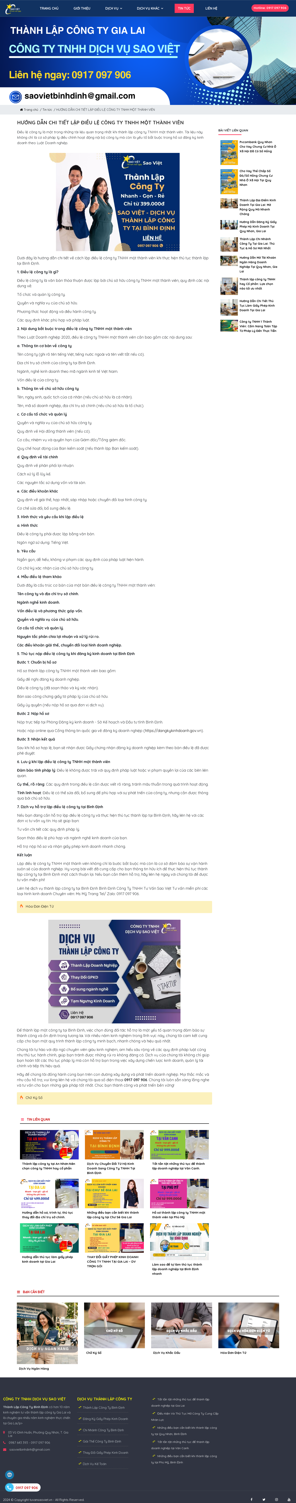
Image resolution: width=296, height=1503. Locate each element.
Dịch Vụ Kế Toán (91, 1464)
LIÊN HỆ (211, 8)
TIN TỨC (184, 8)
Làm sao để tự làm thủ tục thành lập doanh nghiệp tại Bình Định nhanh (177, 1269)
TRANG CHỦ (49, 8)
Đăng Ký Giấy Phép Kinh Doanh (102, 1419)
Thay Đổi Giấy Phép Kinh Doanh (102, 1452)
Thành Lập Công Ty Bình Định (101, 1407)
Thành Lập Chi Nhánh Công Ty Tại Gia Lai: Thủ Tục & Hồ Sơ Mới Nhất (257, 243)
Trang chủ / (31, 110)
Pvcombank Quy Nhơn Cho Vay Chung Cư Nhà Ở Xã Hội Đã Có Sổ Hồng (258, 146)
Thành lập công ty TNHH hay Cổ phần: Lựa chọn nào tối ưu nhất (257, 283)
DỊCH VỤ (111, 8)
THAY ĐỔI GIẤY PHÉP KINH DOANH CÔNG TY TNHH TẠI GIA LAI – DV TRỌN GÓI (112, 1261)
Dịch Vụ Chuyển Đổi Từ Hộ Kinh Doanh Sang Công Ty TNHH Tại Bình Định (111, 1168)
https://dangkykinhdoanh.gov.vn (173, 730)
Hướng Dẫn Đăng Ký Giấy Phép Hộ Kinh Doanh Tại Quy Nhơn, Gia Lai (258, 226)
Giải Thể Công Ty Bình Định (99, 1441)
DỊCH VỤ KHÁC (148, 8)
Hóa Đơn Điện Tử (40, 906)
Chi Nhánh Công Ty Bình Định (100, 1430)
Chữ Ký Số (34, 1097)
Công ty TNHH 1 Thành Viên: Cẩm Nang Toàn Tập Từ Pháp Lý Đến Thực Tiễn (258, 326)
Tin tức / (49, 110)
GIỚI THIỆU (81, 8)
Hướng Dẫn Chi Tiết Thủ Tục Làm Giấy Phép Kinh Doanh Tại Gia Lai (257, 305)
